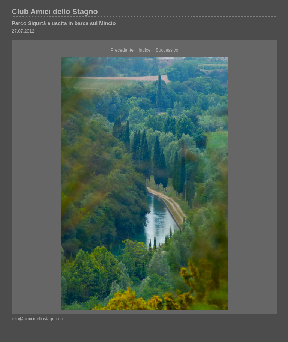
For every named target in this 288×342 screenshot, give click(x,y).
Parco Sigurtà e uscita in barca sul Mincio (64, 23)
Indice (144, 50)
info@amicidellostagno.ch (37, 318)
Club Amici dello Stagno (55, 12)
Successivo (167, 50)
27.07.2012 (23, 31)
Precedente (122, 50)
